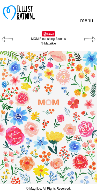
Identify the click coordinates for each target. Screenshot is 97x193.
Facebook (64, 8)
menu (86, 20)
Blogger (73, 8)
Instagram (90, 8)
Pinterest (56, 8)
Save (50, 33)
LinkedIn (81, 8)
